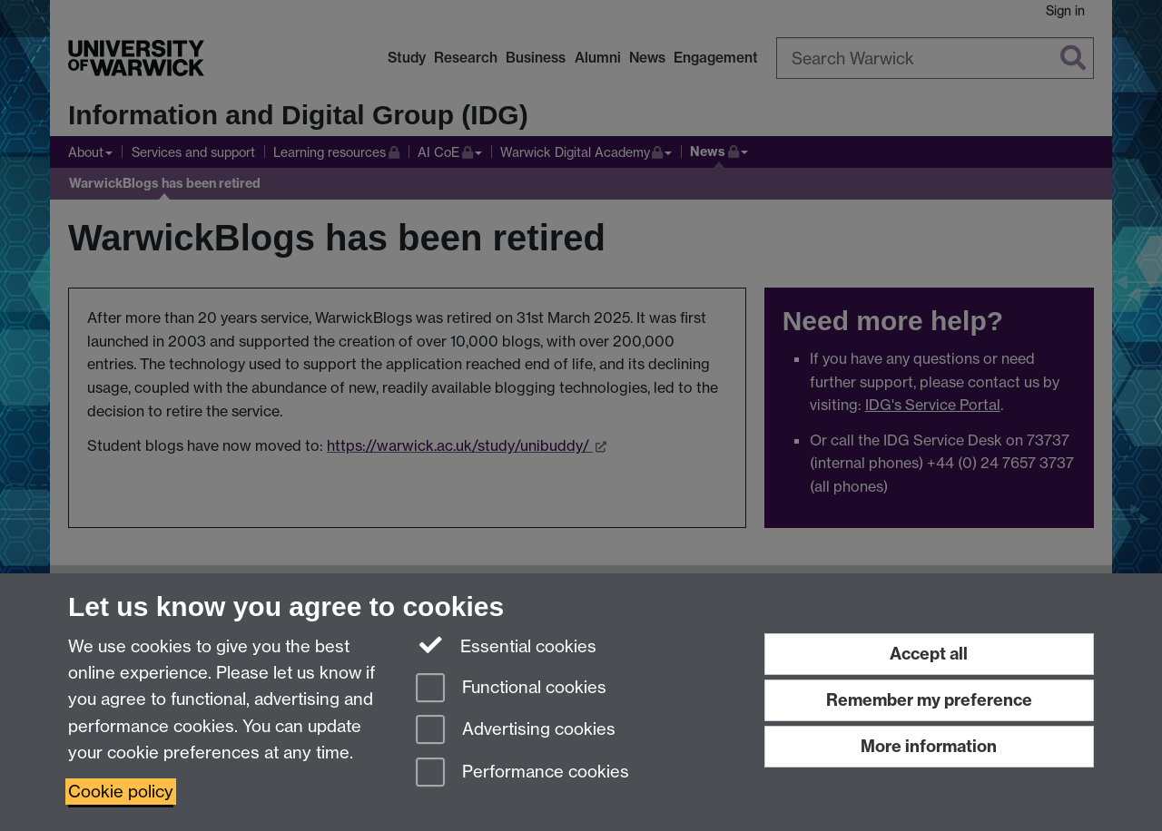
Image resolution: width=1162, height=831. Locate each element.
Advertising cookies (515, 731)
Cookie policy (120, 791)
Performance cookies (522, 773)
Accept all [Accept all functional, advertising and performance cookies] (929, 653)
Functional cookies (511, 689)
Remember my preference (929, 699)
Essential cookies (506, 645)
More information (929, 746)
